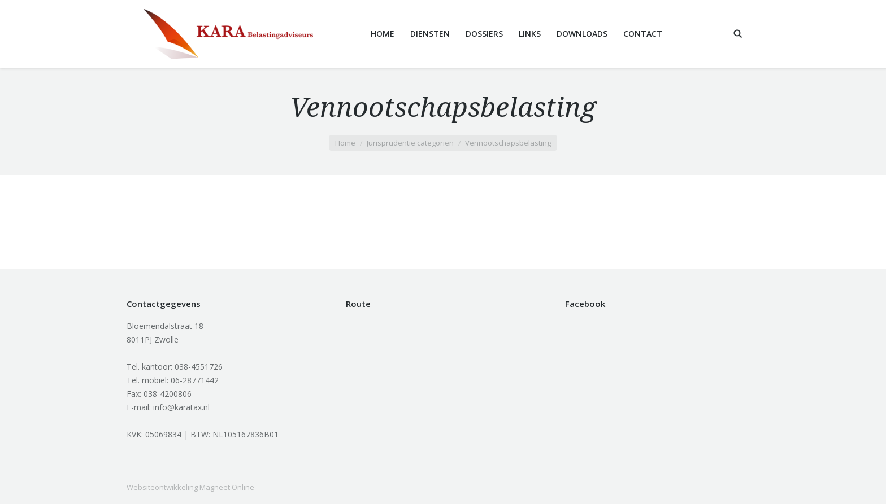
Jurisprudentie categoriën (410, 143)
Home (345, 143)
